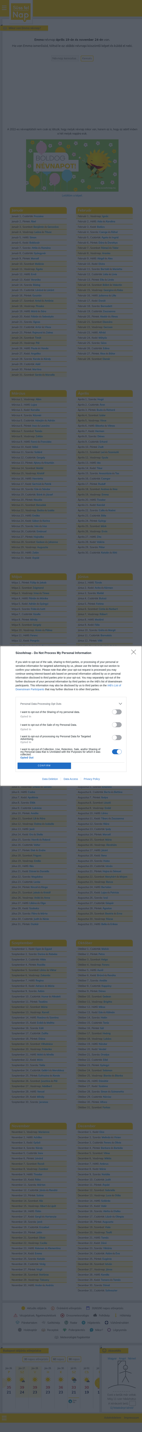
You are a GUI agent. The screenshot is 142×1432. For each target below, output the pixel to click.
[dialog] (71, 716)
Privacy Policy (92, 778)
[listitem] (71, 704)
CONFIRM (44, 765)
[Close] (134, 653)
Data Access (71, 778)
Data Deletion (50, 778)
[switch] (117, 711)
